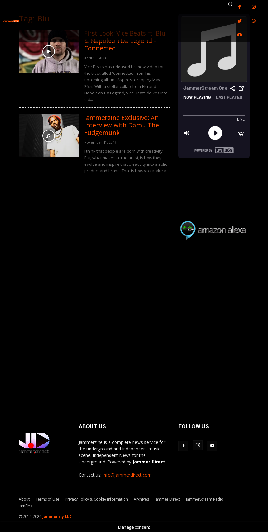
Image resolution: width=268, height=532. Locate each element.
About (24, 499)
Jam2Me (26, 505)
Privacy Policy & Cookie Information (96, 499)
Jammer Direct (167, 499)
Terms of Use (47, 499)
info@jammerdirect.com (127, 475)
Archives (141, 499)
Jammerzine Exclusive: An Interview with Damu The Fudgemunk (121, 125)
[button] (230, 4)
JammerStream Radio (204, 499)
